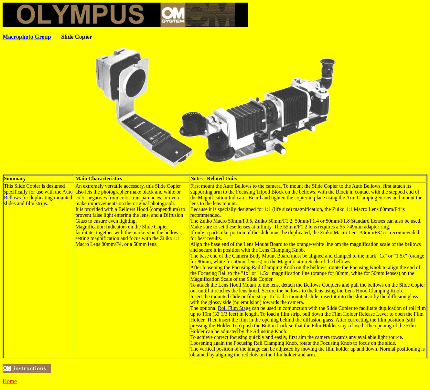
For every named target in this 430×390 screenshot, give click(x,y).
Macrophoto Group (27, 37)
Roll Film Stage (234, 308)
